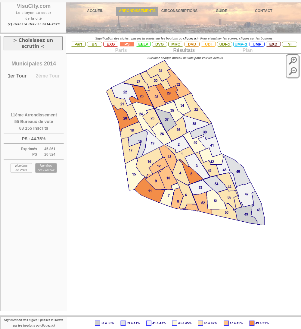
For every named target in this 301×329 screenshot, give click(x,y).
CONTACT (263, 11)
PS (126, 44)
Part (78, 44)
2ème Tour (48, 75)
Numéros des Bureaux (46, 168)
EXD (273, 44)
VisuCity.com (34, 6)
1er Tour (17, 75)
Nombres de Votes (21, 168)
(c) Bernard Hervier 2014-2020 (34, 24)
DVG (159, 44)
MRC (175, 44)
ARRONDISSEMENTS (137, 11)
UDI (208, 44)
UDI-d (224, 44)
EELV (143, 44)
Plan (247, 50)
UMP (257, 44)
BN (95, 44)
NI (290, 44)
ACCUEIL (95, 11)
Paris (121, 50)
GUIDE (221, 11)
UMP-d (240, 44)
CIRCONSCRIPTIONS (179, 11)
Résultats (184, 50)
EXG (111, 44)
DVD (192, 44)
